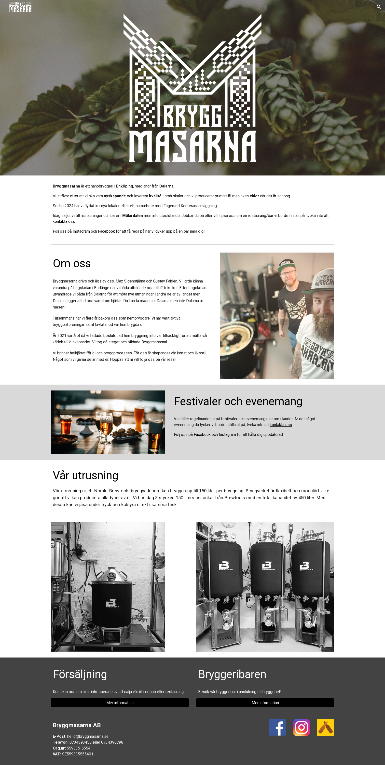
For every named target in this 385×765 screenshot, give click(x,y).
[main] (192, 208)
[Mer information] (120, 703)
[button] (379, 7)
